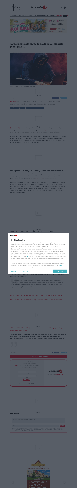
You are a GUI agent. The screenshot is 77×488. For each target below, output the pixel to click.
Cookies (20, 267)
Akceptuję (60, 271)
